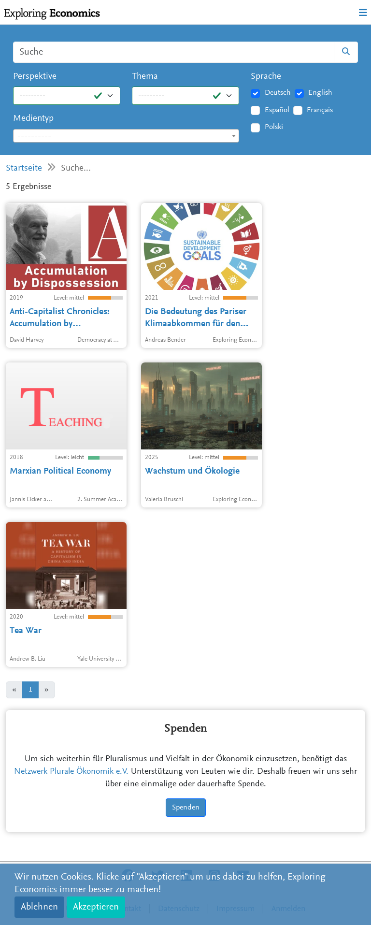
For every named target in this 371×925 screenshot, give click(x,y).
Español (277, 110)
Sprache (266, 76)
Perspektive (35, 76)
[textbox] (126, 136)
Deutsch (278, 93)
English (320, 93)
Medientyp (33, 118)
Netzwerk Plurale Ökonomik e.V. (71, 771)
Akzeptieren (96, 907)
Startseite (24, 168)
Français (320, 110)
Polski (274, 127)
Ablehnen (39, 907)
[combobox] (126, 136)
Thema (145, 76)
